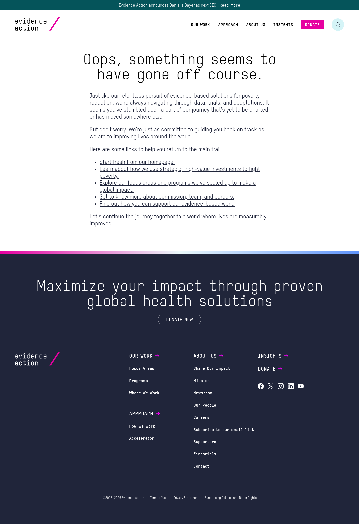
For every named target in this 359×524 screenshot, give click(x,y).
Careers (201, 417)
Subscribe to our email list (223, 429)
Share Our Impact (211, 368)
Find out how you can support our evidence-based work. (167, 204)
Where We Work (144, 392)
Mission (201, 380)
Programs (138, 380)
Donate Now (179, 319)
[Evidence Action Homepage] (47, 24)
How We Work (142, 426)
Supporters (204, 441)
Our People (204, 405)
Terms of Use (158, 498)
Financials (204, 453)
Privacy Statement (186, 498)
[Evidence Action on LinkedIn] (291, 387)
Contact (201, 466)
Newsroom (203, 392)
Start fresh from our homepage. (137, 162)
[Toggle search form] (338, 24)
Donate (270, 368)
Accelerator (141, 438)
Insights (273, 355)
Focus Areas (141, 368)
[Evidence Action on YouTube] (301, 387)
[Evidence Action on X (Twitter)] (271, 387)
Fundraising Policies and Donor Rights (231, 498)
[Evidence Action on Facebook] (261, 387)
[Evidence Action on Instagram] (281, 387)
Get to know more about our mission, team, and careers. (167, 197)
